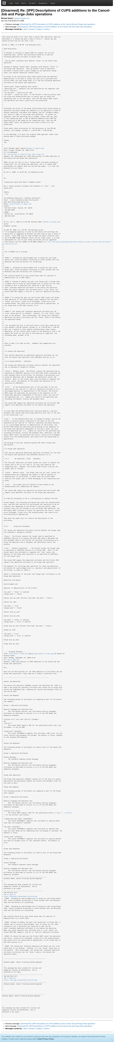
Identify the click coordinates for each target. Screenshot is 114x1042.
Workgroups (43, 3)
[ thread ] (31, 29)
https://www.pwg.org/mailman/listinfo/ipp (20, 896)
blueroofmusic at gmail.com (20, 204)
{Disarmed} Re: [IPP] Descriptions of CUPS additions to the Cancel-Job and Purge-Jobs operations (57, 24)
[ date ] (25, 29)
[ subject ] (39, 29)
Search (52, 3)
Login (10, 3)
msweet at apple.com (21, 18)
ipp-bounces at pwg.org (18, 654)
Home (17, 3)
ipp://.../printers (64, 813)
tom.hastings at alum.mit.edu (18, 154)
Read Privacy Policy (46, 1039)
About (24, 3)
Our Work (33, 3)
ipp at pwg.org (38, 154)
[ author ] (46, 29)
